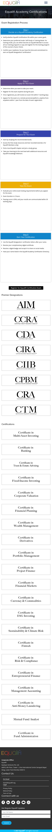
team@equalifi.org (9, 783)
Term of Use (7, 793)
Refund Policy (7, 791)
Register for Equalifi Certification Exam (26, 288)
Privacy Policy (7, 788)
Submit (6, 823)
